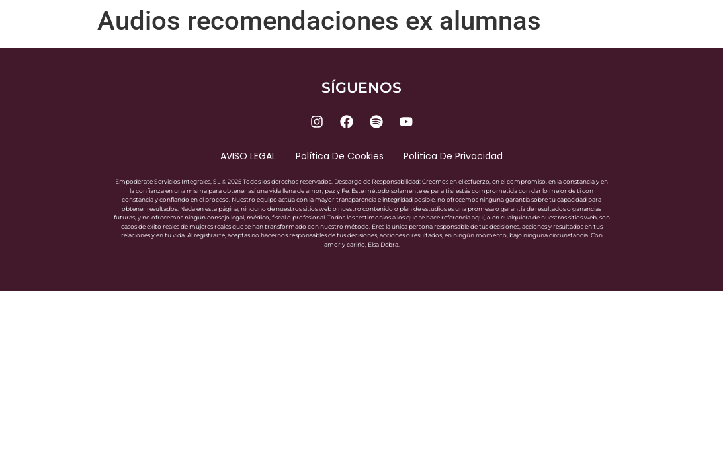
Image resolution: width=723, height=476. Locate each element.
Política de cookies (340, 156)
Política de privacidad (453, 156)
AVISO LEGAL (248, 156)
